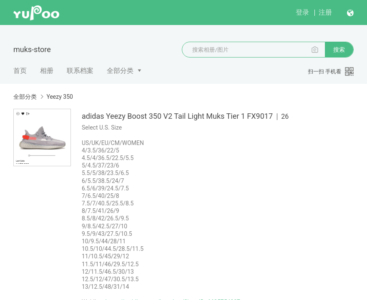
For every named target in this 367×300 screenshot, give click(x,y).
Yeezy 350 (59, 96)
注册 (325, 12)
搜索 (339, 49)
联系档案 (80, 71)
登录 (302, 12)
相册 (46, 71)
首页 (20, 71)
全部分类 (120, 71)
